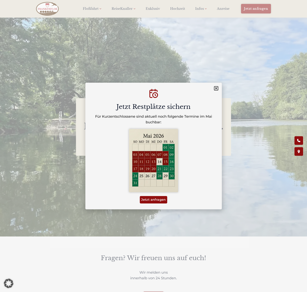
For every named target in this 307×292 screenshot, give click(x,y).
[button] (8, 283)
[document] (153, 146)
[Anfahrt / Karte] (298, 151)
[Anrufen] (298, 140)
